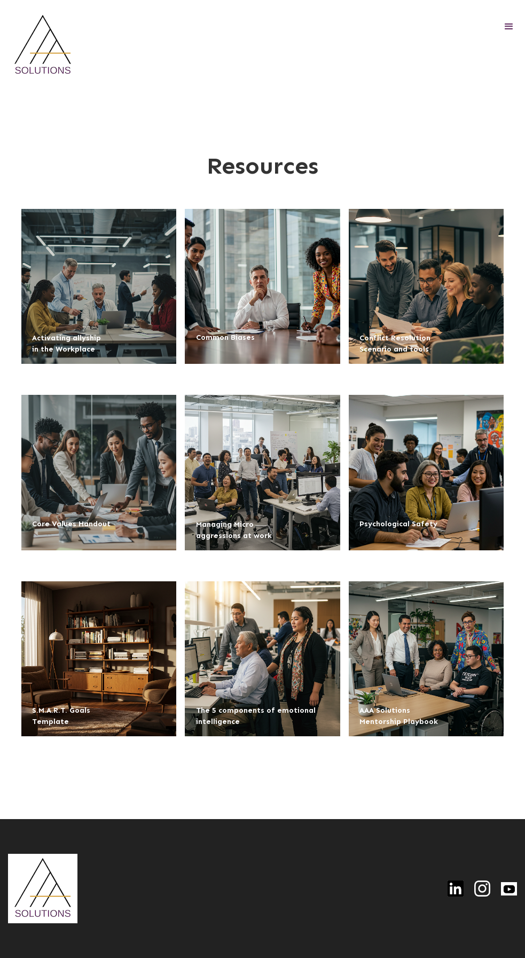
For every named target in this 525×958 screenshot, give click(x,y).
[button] (509, 27)
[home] (42, 45)
